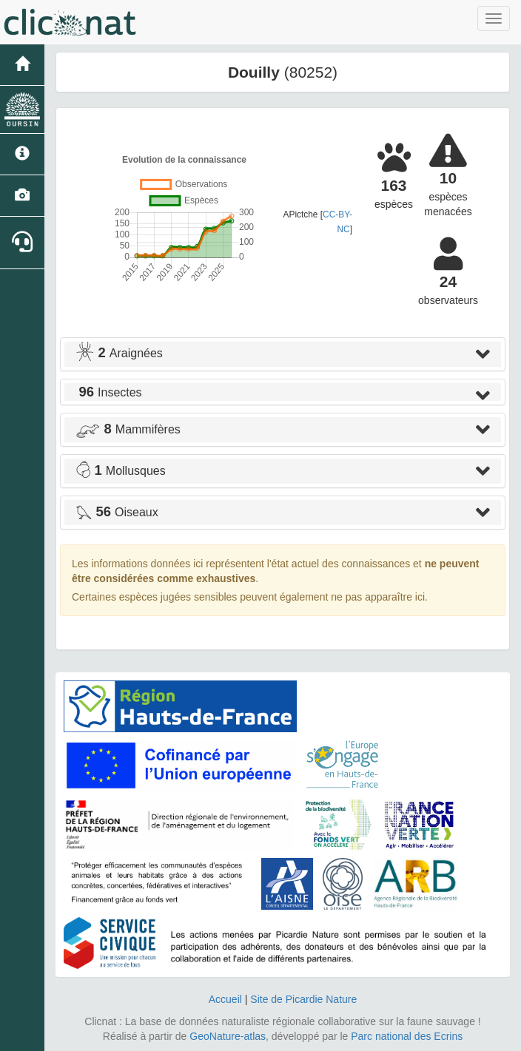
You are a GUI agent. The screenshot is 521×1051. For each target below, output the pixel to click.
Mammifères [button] (128, 429)
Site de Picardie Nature (303, 999)
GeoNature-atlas (227, 1036)
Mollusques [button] (120, 470)
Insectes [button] (108, 392)
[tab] (282, 354)
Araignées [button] (119, 353)
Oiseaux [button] (116, 512)
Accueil (225, 999)
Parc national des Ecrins (407, 1036)
